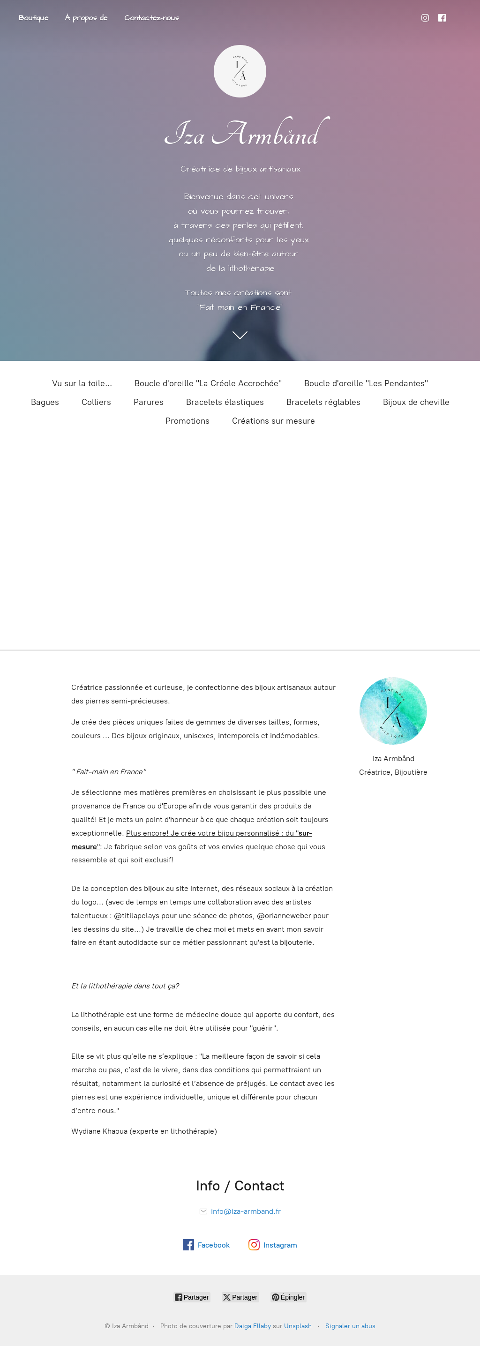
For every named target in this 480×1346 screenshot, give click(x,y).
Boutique (33, 18)
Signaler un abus (350, 1326)
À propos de (86, 18)
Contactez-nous (151, 18)
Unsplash (298, 1326)
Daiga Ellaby (252, 1326)
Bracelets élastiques (225, 402)
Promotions (187, 421)
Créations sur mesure (273, 421)
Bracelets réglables (323, 402)
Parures (149, 402)
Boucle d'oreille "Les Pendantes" (366, 383)
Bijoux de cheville (416, 402)
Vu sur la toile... (82, 383)
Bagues (45, 402)
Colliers (96, 402)
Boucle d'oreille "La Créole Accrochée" (208, 383)
